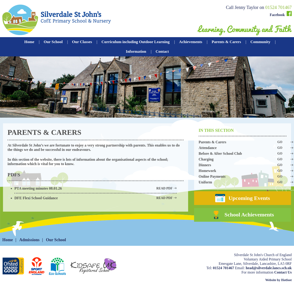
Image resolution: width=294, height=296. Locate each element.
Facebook (281, 14)
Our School (53, 42)
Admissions (29, 247)
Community (260, 42)
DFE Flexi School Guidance (95, 198)
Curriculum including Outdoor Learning (136, 42)
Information (136, 51)
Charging (242, 159)
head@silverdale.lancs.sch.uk (269, 275)
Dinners (242, 165)
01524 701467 (278, 7)
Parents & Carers (226, 42)
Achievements (190, 42)
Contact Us (283, 279)
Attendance (242, 148)
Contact (162, 51)
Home (29, 42)
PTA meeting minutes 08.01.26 (95, 188)
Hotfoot (286, 287)
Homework (242, 171)
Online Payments (242, 176)
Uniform (242, 182)
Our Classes (82, 42)
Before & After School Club (242, 153)
